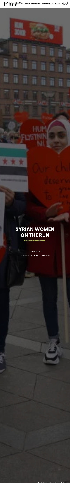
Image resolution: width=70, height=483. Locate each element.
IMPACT (57, 4)
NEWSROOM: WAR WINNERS (34, 240)
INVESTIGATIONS (47, 4)
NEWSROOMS (35, 4)
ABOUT (27, 4)
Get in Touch (64, 4)
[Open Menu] (67, 2)
